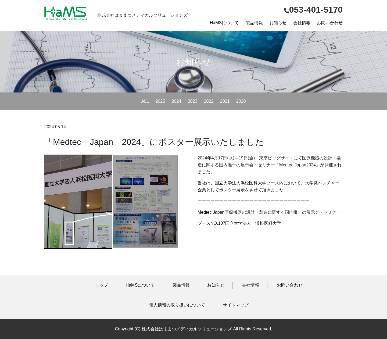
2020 (241, 101)
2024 (176, 101)
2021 (225, 101)
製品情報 (254, 22)
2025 (160, 101)
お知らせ (277, 22)
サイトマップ (236, 305)
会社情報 (301, 22)
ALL (145, 101)
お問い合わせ (330, 22)
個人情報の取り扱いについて (177, 305)
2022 (209, 101)
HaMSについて (224, 22)
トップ (101, 285)
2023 (193, 101)
